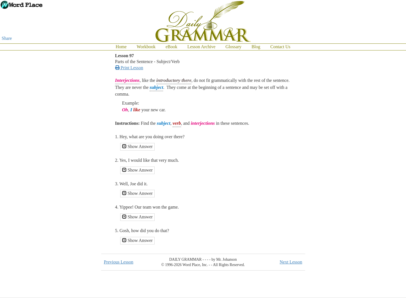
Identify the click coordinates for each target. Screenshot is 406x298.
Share (7, 38)
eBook (171, 46)
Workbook (146, 46)
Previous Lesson (118, 262)
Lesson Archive (201, 46)
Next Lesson (291, 262)
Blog (256, 46)
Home (121, 46)
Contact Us (280, 46)
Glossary (234, 46)
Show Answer (137, 146)
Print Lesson (129, 67)
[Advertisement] (383, 134)
